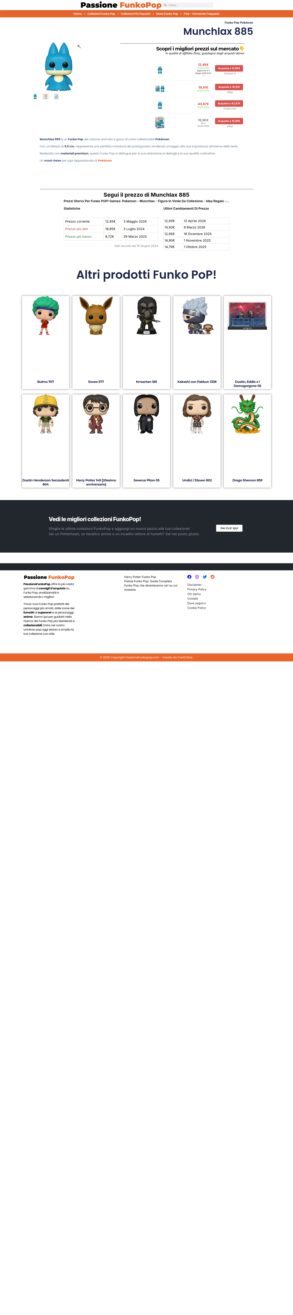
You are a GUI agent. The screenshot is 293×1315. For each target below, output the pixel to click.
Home (78, 14)
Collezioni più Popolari (136, 14)
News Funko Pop (167, 14)
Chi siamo (194, 594)
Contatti (192, 598)
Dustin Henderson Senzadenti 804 (45, 482)
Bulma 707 (45, 382)
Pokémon (246, 22)
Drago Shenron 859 (247, 480)
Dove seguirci (196, 603)
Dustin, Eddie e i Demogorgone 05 (247, 384)
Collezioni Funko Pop (101, 14)
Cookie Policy (196, 608)
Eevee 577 (96, 382)
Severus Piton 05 (147, 480)
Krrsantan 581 (146, 382)
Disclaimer (194, 584)
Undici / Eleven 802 (197, 480)
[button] (79, 46)
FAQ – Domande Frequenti (201, 14)
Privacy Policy (196, 589)
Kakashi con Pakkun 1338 (196, 382)
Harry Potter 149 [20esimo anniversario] (96, 482)
